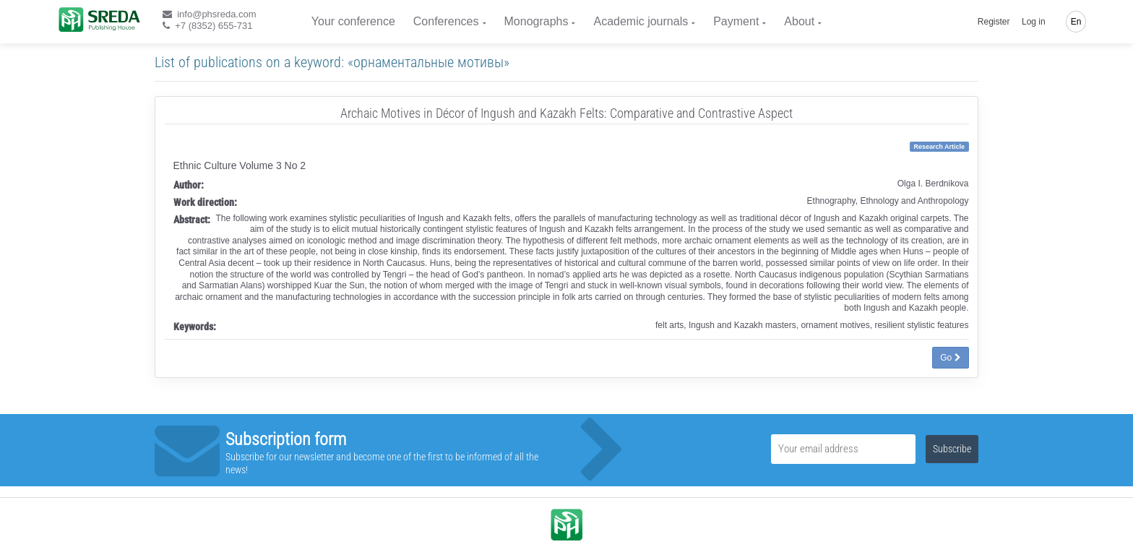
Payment (736, 21)
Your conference (353, 21)
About (799, 21)
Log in (1034, 22)
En (1076, 22)
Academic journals (640, 21)
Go (950, 358)
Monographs (536, 21)
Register (994, 22)
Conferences (446, 21)
